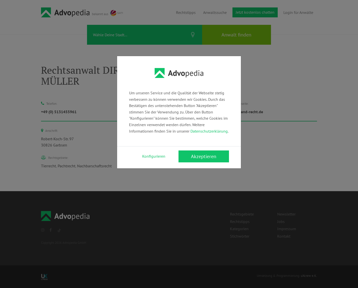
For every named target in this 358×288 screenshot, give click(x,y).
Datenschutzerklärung (209, 131)
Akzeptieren (203, 156)
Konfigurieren (153, 156)
